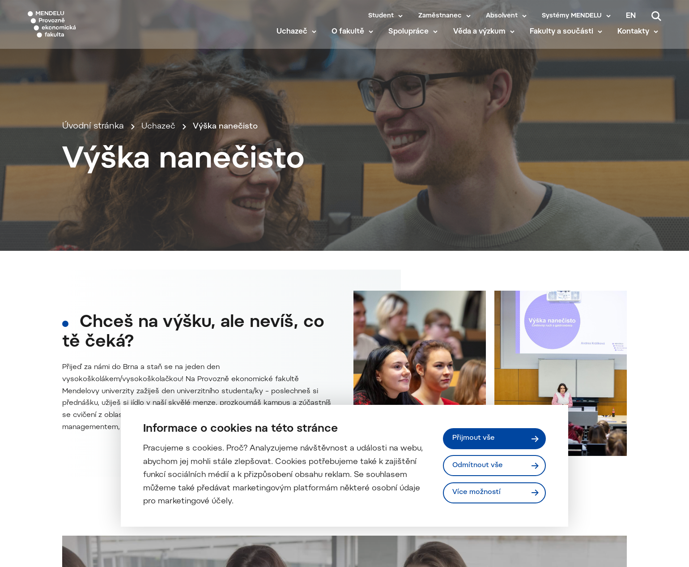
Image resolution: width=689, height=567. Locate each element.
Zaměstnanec (440, 16)
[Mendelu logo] (80, 28)
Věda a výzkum (482, 41)
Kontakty (636, 41)
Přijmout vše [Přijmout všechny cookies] (474, 438)
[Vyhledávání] (656, 16)
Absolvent (502, 16)
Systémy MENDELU (572, 16)
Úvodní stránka (93, 175)
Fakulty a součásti (564, 41)
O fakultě (351, 41)
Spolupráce (411, 41)
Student (381, 16)
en (631, 16)
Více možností (478, 493)
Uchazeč (294, 41)
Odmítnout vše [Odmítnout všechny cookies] (479, 465)
